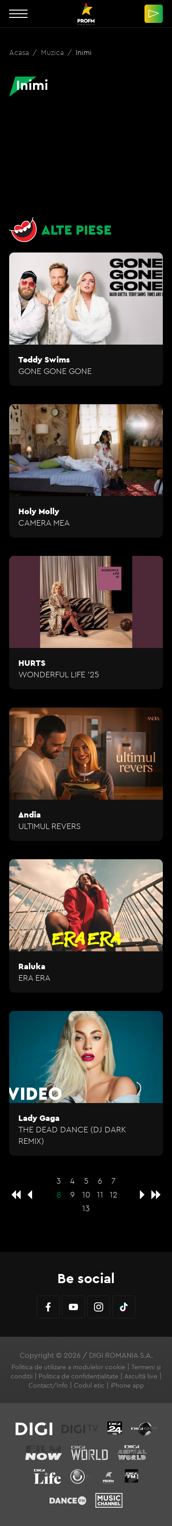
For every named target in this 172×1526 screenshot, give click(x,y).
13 (86, 1208)
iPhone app (127, 1385)
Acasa (20, 52)
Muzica (53, 52)
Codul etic (89, 1385)
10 (86, 1194)
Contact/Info (48, 1385)
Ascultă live (140, 1376)
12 (113, 1194)
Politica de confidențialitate (78, 1376)
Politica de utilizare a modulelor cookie (68, 1367)
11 (100, 1194)
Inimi (84, 52)
